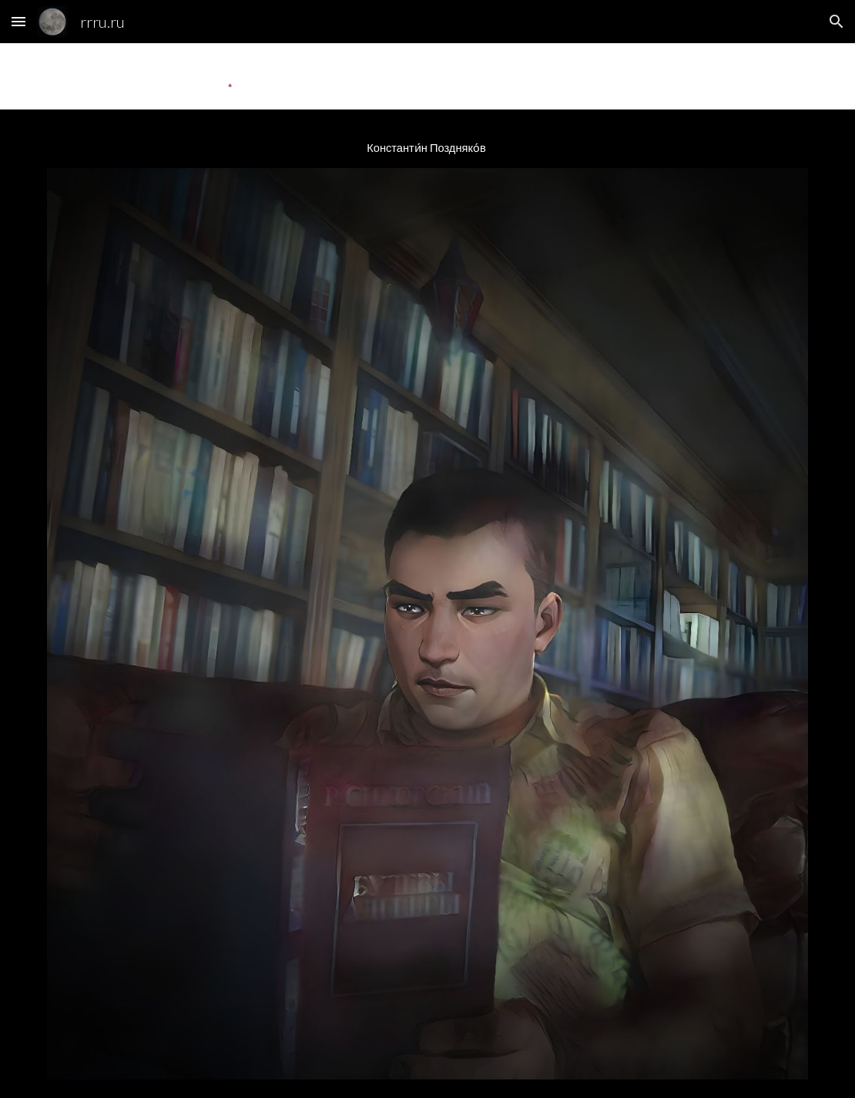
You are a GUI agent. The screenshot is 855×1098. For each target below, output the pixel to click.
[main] (428, 148)
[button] (18, 21)
